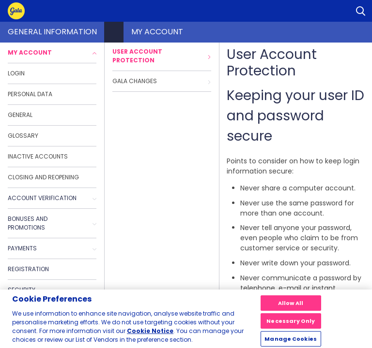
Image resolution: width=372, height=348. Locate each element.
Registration (28, 269)
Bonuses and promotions (52, 223)
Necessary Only (290, 324)
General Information (52, 31)
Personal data (30, 94)
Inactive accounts (38, 156)
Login (16, 73)
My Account (52, 52)
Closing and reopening (43, 177)
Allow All (291, 306)
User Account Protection (161, 55)
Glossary (23, 135)
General (20, 115)
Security (21, 290)
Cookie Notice (150, 334)
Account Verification (52, 198)
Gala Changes (161, 81)
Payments (52, 248)
